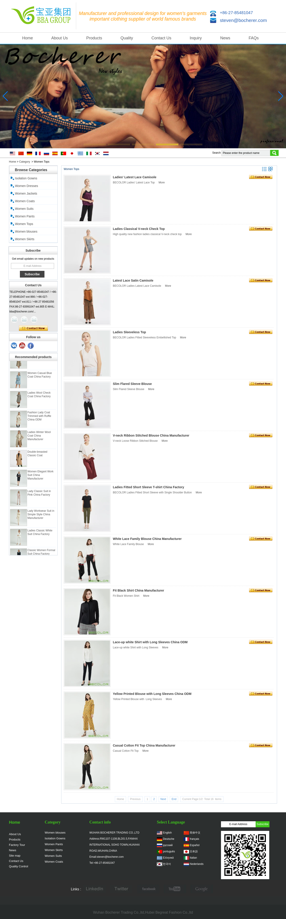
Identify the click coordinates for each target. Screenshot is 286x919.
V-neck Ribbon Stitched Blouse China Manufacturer (151, 435)
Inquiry (196, 38)
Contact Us (161, 38)
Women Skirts (24, 239)
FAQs (254, 38)
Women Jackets (26, 193)
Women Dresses (26, 186)
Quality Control (18, 866)
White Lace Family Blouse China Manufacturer (147, 539)
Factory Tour (17, 845)
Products (94, 38)
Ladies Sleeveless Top (129, 332)
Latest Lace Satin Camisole (133, 280)
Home (27, 38)
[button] (95, 144)
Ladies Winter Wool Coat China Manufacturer (39, 437)
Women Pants (25, 216)
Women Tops (24, 224)
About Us (59, 38)
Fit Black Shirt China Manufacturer (138, 590)
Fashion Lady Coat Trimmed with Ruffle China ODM (39, 417)
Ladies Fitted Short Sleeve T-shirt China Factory (148, 487)
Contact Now (33, 328)
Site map (14, 855)
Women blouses (26, 231)
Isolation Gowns (26, 178)
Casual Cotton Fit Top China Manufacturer (144, 745)
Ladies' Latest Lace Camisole (134, 177)
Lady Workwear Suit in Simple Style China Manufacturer (40, 515)
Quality (126, 38)
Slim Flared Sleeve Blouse (132, 384)
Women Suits (24, 208)
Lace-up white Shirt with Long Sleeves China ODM (150, 642)
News (225, 38)
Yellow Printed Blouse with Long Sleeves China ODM (152, 694)
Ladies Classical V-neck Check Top (139, 229)
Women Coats (25, 201)
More (162, 182)
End (174, 799)
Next (163, 799)
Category (24, 161)
